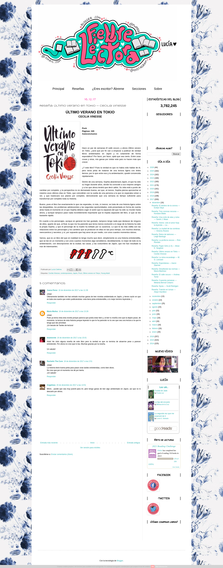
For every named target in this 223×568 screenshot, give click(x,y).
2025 (152, 171)
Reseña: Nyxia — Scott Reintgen (165, 286)
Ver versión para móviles (90, 448)
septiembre (157, 303)
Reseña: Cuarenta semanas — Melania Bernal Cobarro (164, 281)
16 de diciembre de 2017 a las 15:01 (72, 338)
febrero (155, 328)
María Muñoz (52, 311)
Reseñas (78, 88)
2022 (152, 182)
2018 (152, 196)
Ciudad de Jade (161, 391)
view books (175, 467)
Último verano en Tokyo (91, 273)
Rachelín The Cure (55, 361)
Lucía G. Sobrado (162, 418)
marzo (155, 325)
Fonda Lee (160, 393)
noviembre (156, 296)
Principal (58, 88)
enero (154, 332)
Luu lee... (163, 387)
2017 (152, 199)
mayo (154, 318)
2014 (152, 343)
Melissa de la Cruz (163, 404)
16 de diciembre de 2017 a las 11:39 (73, 290)
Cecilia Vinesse (54, 273)
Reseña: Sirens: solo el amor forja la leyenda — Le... (165, 224)
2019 (152, 192)
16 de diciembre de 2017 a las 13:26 (73, 311)
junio (154, 314)
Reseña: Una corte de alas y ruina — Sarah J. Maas (165, 218)
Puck (80, 273)
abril (154, 321)
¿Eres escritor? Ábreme (108, 88)
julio (154, 311)
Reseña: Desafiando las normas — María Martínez (166, 270)
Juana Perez (52, 290)
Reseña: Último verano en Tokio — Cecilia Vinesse (166, 253)
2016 (152, 336)
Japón (75, 273)
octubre (155, 300)
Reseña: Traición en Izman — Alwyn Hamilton (164, 291)
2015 (152, 340)
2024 (152, 175)
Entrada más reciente (49, 443)
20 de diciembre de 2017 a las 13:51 (71, 385)
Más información (161, 566)
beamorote (51, 338)
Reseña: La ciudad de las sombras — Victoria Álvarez (166, 230)
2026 (152, 167)
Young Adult (105, 273)
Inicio (92, 443)
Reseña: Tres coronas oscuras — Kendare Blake (165, 212)
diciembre (156, 203)
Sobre (158, 88)
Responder (51, 303)
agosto (155, 307)
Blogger (120, 561)
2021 (152, 185)
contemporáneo (66, 273)
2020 (152, 189)
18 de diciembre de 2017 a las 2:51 (78, 361)
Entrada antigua (133, 443)
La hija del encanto (162, 402)
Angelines (51, 385)
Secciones (139, 88)
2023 (152, 178)
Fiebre (160, 450)
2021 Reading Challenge (164, 446)
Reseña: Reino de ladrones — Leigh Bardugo (164, 235)
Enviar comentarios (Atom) (62, 454)
